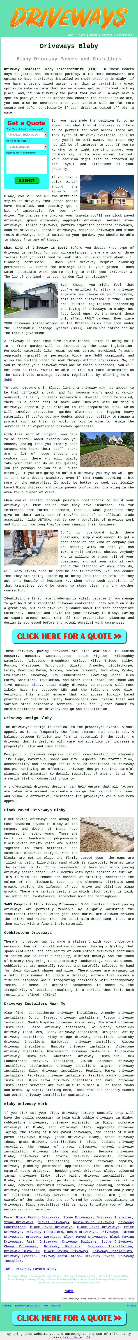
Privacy (131, 1306)
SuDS (8, 380)
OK (88, 1337)
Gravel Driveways (53, 1222)
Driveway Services (42, 1237)
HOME (70, 35)
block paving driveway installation (91, 1175)
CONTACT (107, 35)
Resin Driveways (81, 1232)
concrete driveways (96, 230)
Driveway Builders (79, 1241)
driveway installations (36, 323)
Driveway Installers (44, 1232)
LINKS (81, 35)
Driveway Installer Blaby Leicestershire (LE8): (51, 69)
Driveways (109, 1232)
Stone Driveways (78, 1217)
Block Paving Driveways (37, 1217)
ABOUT (93, 35)
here (67, 1090)
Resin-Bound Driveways (93, 1222)
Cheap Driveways (20, 1246)
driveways (105, 1118)
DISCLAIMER (124, 35)
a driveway (43, 79)
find (19, 1013)
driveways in (100, 309)
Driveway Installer (114, 1217)
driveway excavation (71, 1122)
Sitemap (6, 1306)
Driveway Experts (19, 1256)
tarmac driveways (41, 225)
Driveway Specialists (112, 1251)
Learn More (72, 1337)
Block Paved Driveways (51, 1227)
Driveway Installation (110, 1246)
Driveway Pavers (99, 1256)
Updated (56, 1306)
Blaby (37, 685)
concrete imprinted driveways (46, 1185)
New (46, 1306)
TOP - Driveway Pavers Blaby (30, 1269)
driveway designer (50, 786)
